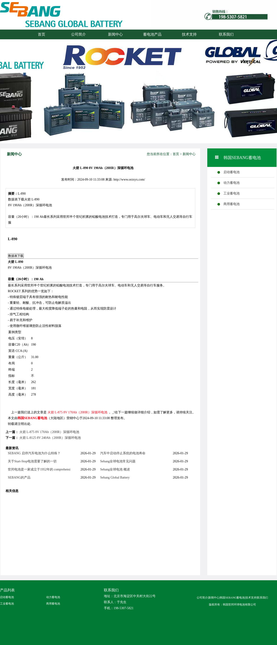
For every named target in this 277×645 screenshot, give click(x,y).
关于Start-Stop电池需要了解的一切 (32, 461)
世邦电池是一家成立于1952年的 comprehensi (39, 469)
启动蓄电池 (231, 172)
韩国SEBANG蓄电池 (32, 418)
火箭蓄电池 (49, 19)
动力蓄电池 (231, 182)
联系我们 (226, 34)
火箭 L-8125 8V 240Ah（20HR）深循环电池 (50, 437)
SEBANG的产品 (19, 477)
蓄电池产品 (152, 34)
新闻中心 (115, 34)
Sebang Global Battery (115, 477)
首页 (41, 34)
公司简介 (78, 34)
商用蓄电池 (231, 204)
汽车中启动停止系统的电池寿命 (122, 453)
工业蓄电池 (231, 193)
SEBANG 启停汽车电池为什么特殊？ (34, 453)
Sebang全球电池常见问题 (117, 461)
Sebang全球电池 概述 (115, 469)
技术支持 (189, 34)
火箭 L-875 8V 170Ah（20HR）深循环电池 (77, 412)
